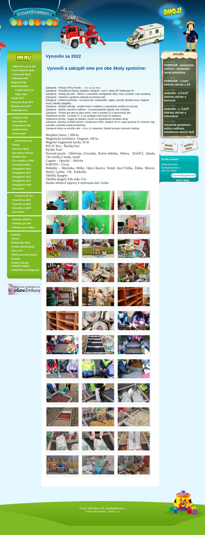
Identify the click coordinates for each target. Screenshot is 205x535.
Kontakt (15, 258)
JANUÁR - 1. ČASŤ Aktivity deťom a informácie (176, 112)
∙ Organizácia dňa (21, 125)
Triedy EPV (17, 98)
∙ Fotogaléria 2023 (21, 172)
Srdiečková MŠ (19, 78)
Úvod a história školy (22, 70)
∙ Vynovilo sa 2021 (21, 203)
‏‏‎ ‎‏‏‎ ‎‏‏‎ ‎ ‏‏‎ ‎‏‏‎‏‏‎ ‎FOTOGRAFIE (21, 140)
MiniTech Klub (19, 86)
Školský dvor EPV (21, 106)
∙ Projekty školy (19, 117)
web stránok (99, 511)
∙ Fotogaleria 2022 (21, 176)
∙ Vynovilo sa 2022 (21, 199)
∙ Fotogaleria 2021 (21, 180)
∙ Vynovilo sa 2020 (21, 207)
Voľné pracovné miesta (24, 254)
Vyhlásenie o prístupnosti (25, 269)
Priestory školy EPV (22, 102)
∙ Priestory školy (20, 148)
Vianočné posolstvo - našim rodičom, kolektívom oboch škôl (179, 128)
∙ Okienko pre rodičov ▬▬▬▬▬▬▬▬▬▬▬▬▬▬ (25, 229)
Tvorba (88, 511)
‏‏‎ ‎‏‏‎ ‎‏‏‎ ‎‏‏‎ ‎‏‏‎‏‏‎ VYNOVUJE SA (22, 195)
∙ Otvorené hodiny (21, 164)
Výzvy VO (16, 250)
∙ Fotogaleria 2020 (21, 184)
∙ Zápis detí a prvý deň (23, 66)
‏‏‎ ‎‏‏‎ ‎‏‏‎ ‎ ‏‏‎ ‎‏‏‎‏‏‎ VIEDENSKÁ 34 (22, 90)
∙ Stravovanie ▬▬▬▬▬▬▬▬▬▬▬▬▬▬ (25, 135)
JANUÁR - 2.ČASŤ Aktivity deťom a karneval (176, 97)
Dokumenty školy (20, 242)
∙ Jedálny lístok (19, 129)
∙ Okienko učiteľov (21, 219)
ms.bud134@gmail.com (183, 175)
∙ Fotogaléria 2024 (21, 168)
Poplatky (16, 234)
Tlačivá (15, 238)
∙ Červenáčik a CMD (22, 160)
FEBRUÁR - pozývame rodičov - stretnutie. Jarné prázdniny (179, 69)
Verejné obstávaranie (22, 246)
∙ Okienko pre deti (21, 223)
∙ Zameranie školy (21, 74)
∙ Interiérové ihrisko (22, 152)
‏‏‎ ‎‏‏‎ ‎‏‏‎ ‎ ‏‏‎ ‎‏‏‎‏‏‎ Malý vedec (19, 94)
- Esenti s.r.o (113, 511)
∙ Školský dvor (19, 156)
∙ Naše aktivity (19, 121)
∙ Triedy (15, 144)
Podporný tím (18, 82)
